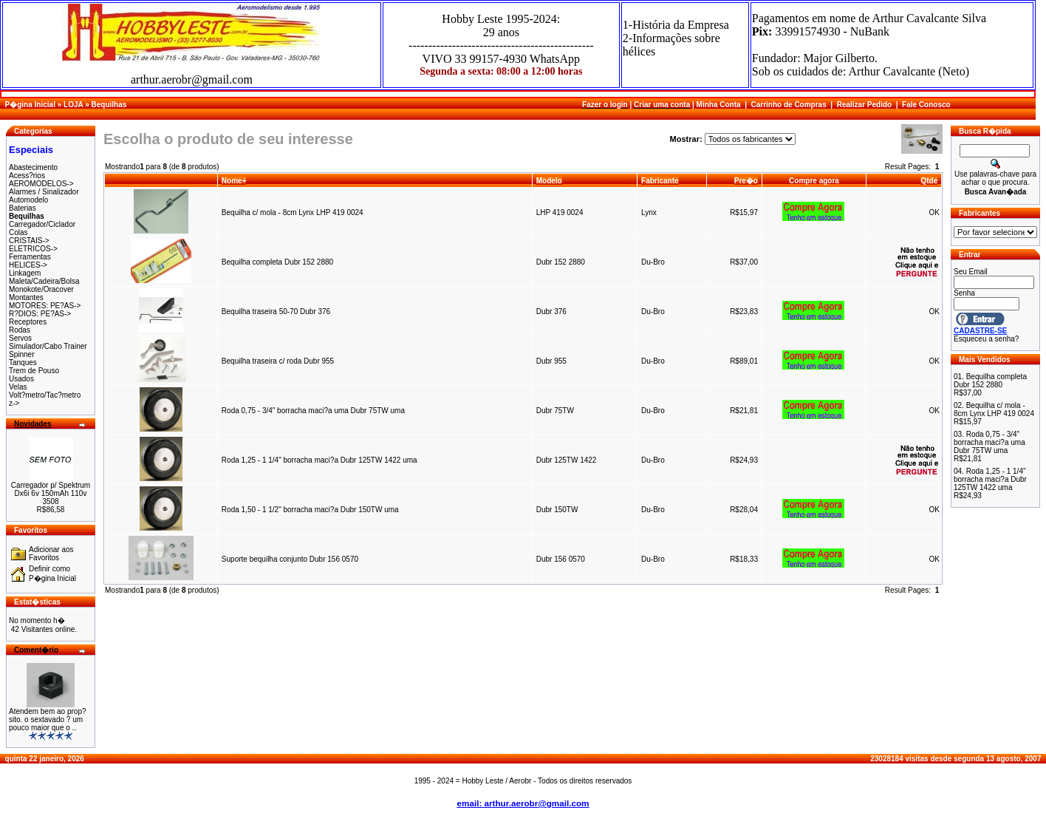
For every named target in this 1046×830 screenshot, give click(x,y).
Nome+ (234, 181)
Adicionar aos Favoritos (51, 553)
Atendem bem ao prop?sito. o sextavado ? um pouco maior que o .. (47, 719)
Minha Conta (719, 105)
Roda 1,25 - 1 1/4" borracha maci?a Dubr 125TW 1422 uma (319, 460)
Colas (18, 232)
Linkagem (25, 273)
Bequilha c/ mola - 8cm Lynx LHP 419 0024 (292, 212)
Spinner (21, 354)
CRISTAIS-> (29, 241)
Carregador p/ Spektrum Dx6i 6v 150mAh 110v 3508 (50, 493)
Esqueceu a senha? (986, 339)
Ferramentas (30, 257)
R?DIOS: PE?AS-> (40, 314)
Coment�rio (36, 650)
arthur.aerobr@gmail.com (192, 79)
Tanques (23, 362)
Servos (20, 338)
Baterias (22, 208)
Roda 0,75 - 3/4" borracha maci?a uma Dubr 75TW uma (313, 411)
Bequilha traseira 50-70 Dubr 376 (276, 311)
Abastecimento (33, 167)
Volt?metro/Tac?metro (45, 395)
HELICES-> (28, 265)
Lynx (649, 212)
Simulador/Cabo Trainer (48, 346)
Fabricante (660, 181)
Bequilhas (108, 105)
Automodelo (28, 200)
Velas (18, 387)
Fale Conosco (926, 105)
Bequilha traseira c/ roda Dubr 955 (279, 361)
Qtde (928, 181)
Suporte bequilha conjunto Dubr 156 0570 (290, 559)
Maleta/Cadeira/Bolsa (44, 281)
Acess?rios (27, 175)
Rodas (19, 330)
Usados (21, 379)
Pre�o (746, 181)
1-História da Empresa (676, 24)
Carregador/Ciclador (42, 224)
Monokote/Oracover (41, 289)
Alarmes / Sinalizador (43, 192)
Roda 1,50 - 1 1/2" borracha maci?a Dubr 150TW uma (310, 510)
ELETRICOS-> (33, 249)
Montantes (26, 297)
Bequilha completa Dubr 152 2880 (277, 262)
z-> (14, 403)
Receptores (28, 322)
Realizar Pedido (864, 105)
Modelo (549, 181)
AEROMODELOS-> (41, 184)
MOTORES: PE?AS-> (45, 306)
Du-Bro (653, 262)
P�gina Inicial (30, 105)
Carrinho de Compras (789, 105)
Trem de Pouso (34, 371)
